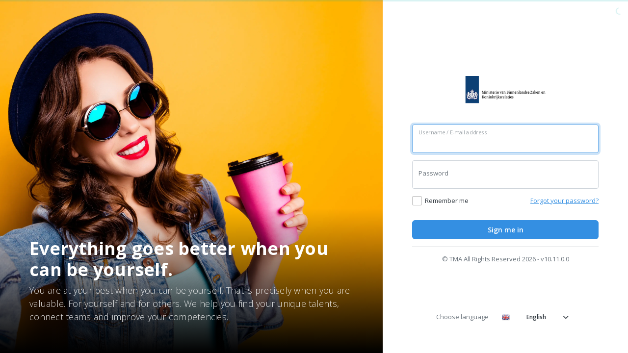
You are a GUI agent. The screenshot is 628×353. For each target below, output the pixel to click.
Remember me (447, 200)
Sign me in (505, 229)
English (535, 317)
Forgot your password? (564, 200)
